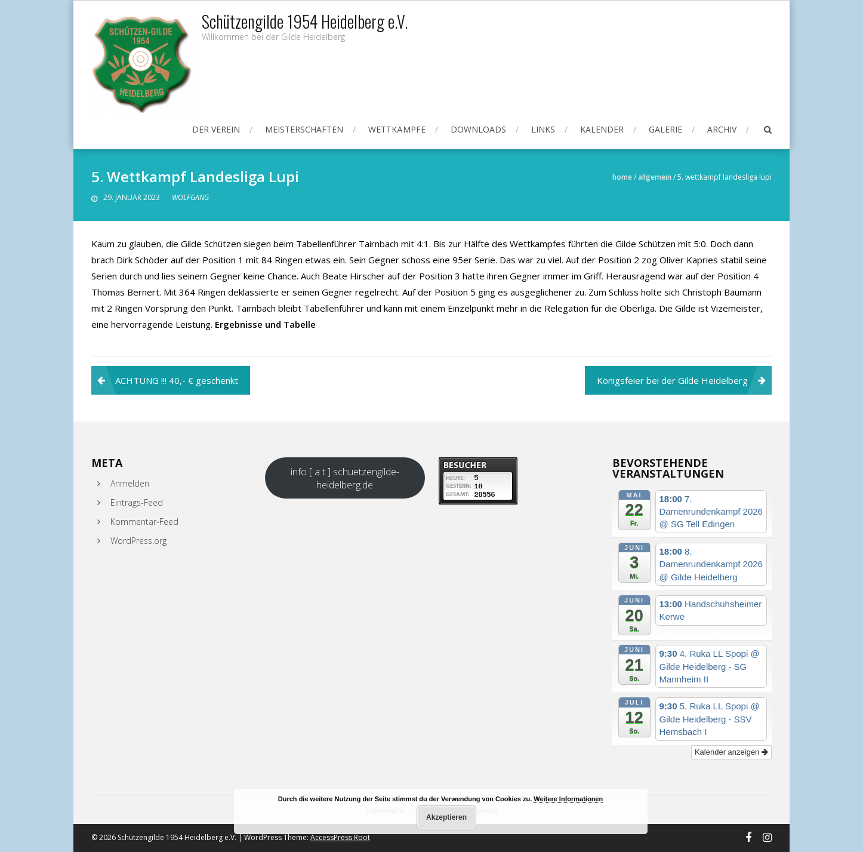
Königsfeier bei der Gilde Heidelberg (672, 380)
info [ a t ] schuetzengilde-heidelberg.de (345, 478)
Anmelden (129, 483)
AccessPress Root (340, 837)
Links (543, 129)
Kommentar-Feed (144, 521)
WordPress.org (138, 540)
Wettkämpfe (397, 129)
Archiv (721, 129)
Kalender (602, 129)
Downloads (478, 129)
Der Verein (216, 129)
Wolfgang (190, 197)
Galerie (665, 129)
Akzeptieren (446, 817)
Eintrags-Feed (136, 502)
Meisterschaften (304, 129)
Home (622, 177)
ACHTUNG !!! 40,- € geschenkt (176, 380)
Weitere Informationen (568, 798)
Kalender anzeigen (731, 752)
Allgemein (654, 177)
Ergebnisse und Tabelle (265, 324)
